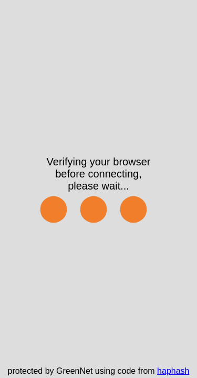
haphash (173, 370)
